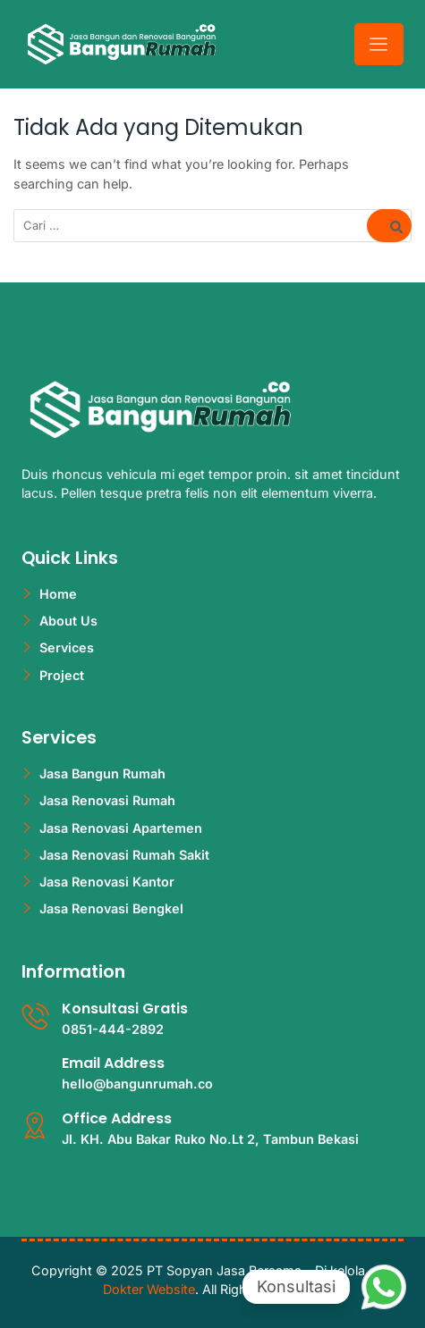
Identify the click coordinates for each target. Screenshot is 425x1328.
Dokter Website (149, 1289)
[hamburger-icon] (379, 44)
